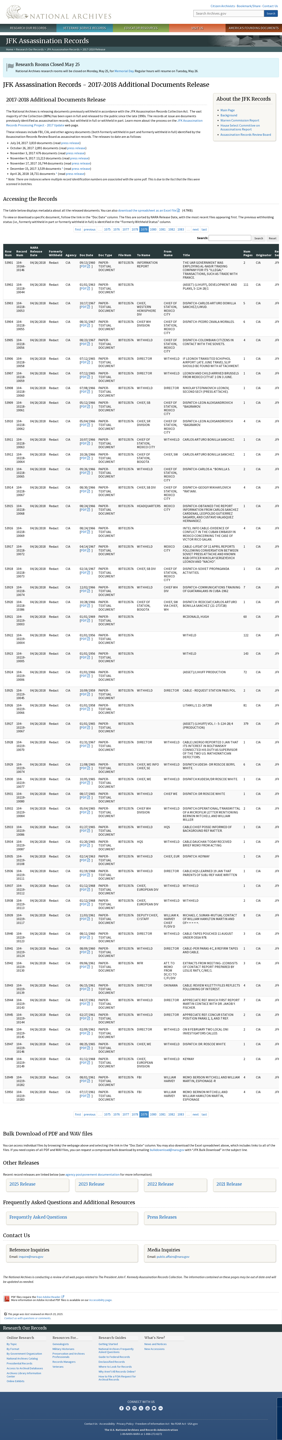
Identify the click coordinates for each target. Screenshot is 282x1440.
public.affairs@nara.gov (173, 1257)
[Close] (277, 1402)
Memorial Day (124, 71)
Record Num (21, 253)
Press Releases (162, 1217)
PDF (83, 266)
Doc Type (105, 255)
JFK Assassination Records (63, 49)
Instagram (134, 1408)
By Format (13, 1349)
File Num (124, 255)
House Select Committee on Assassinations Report (240, 127)
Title (186, 255)
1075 (107, 229)
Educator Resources (141, 28)
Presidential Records (19, 1363)
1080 (153, 229)
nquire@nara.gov (31, 1257)
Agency (71, 255)
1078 (135, 229)
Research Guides (112, 1338)
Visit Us (197, 28)
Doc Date (86, 255)
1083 (180, 229)
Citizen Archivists (223, 6)
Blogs (154, 1408)
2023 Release (91, 1184)
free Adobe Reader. (50, 1297)
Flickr (160, 1408)
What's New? (154, 1338)
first (78, 229)
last (204, 229)
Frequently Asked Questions (38, 1217)
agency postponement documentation (92, 1174)
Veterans (58, 1366)
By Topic (12, 1344)
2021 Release (229, 1184)
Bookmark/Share (249, 6)
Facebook (121, 1408)
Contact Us (270, 6)
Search (271, 13)
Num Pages (248, 253)
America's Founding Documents (254, 28)
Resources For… (65, 1338)
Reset (272, 238)
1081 (162, 229)
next (196, 229)
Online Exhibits (15, 1381)
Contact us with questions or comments (27, 1318)
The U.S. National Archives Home (58, 12)
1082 (171, 229)
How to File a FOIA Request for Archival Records (117, 1378)
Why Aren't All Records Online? (117, 1371)
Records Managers (64, 1362)
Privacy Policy (125, 1424)
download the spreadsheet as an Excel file (147, 210)
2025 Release (22, 1184)
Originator (263, 255)
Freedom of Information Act (152, 1424)
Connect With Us (141, 1402)
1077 (125, 229)
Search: (202, 238)
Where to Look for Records (115, 1366)
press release (70, 143)
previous (90, 229)
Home (9, 49)
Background (228, 115)
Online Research (20, 1338)
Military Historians (63, 1349)
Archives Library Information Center (24, 1374)
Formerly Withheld (55, 253)
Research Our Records (28, 28)
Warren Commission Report (239, 120)
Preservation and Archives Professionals (69, 1355)
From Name (168, 253)
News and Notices (155, 1344)
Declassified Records (112, 1362)
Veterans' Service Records (84, 28)
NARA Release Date (36, 251)
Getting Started (108, 1344)
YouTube (147, 1408)
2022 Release (160, 1184)
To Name (143, 255)
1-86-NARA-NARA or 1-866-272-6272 (141, 1434)
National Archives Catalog (22, 1358)
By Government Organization (24, 1353)
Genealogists (61, 1344)
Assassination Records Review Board (245, 134)
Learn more (246, 1432)
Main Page (227, 110)
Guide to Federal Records (114, 1357)
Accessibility (107, 1424)
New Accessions (154, 1349)
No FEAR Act (178, 1424)
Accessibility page (100, 1300)
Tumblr (141, 1408)
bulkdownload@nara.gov (167, 1150)
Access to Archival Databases (25, 1368)
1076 (116, 229)
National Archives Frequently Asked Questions (116, 1350)
